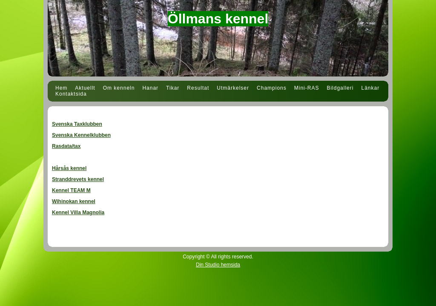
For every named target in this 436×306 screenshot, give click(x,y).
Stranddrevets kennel (78, 179)
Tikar (172, 88)
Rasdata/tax (66, 146)
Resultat (198, 88)
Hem (61, 88)
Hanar (150, 88)
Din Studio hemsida (218, 265)
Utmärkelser (233, 88)
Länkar (370, 88)
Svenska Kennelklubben (81, 135)
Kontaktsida (71, 94)
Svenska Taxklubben (77, 124)
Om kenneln (119, 88)
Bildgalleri (340, 88)
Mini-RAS (306, 88)
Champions (272, 88)
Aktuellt (85, 88)
